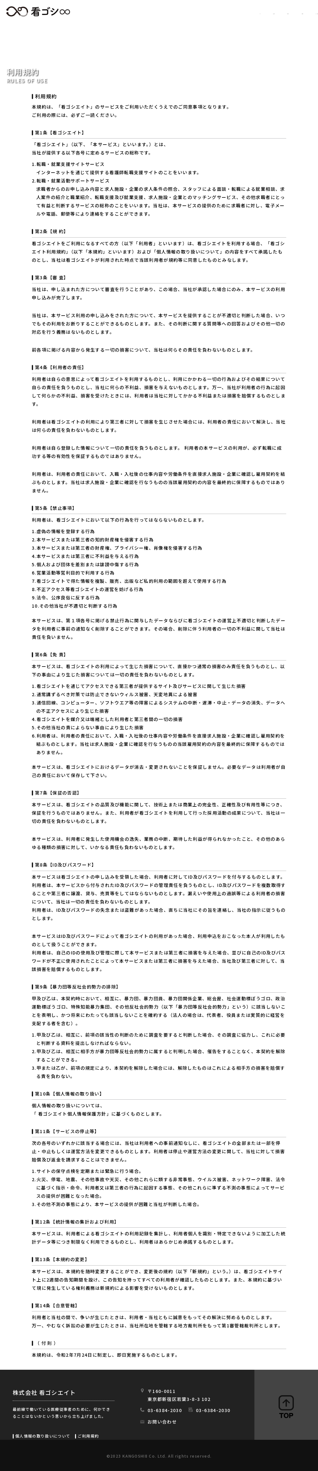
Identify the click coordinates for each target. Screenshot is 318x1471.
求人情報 (167, 12)
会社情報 (253, 12)
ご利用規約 (88, 1436)
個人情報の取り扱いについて (42, 1436)
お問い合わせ (162, 1421)
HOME (132, 12)
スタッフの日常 (298, 12)
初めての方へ (210, 12)
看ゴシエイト (38, 11)
